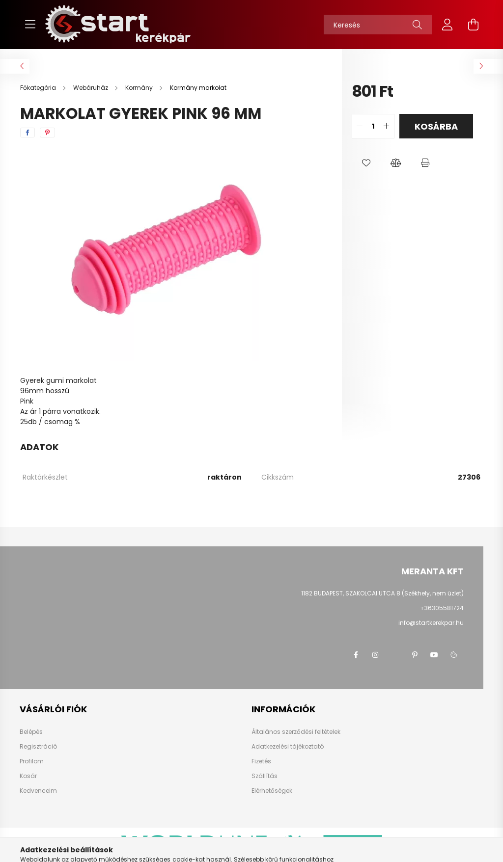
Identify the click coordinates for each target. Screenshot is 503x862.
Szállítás (265, 776)
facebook (355, 655)
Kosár (28, 776)
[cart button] (473, 24)
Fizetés (261, 761)
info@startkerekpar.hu (431, 623)
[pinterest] (47, 132)
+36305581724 (442, 608)
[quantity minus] (359, 126)
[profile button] (447, 24)
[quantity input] (373, 126)
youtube (434, 655)
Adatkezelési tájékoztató (288, 746)
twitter (395, 655)
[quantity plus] (386, 126)
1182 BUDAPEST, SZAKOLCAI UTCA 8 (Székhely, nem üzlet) (382, 593)
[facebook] (27, 132)
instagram (375, 655)
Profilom (32, 761)
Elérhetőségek (272, 790)
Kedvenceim (38, 790)
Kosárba (436, 126)
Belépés (31, 731)
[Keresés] (378, 24)
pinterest (414, 655)
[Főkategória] (38, 87)
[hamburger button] (30, 24)
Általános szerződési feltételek (296, 731)
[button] (366, 163)
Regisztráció (38, 746)
